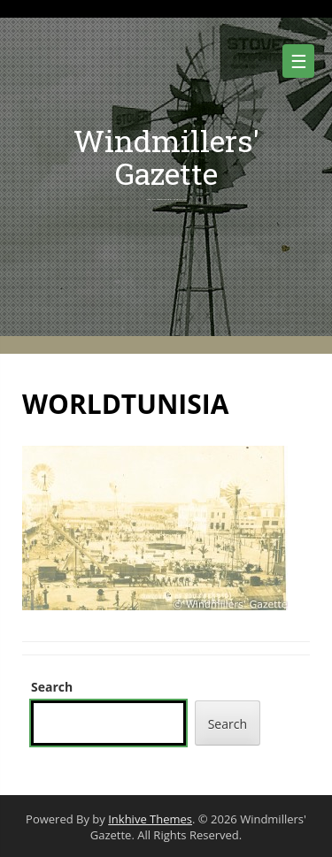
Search (52, 686)
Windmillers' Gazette (166, 156)
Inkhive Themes (150, 819)
